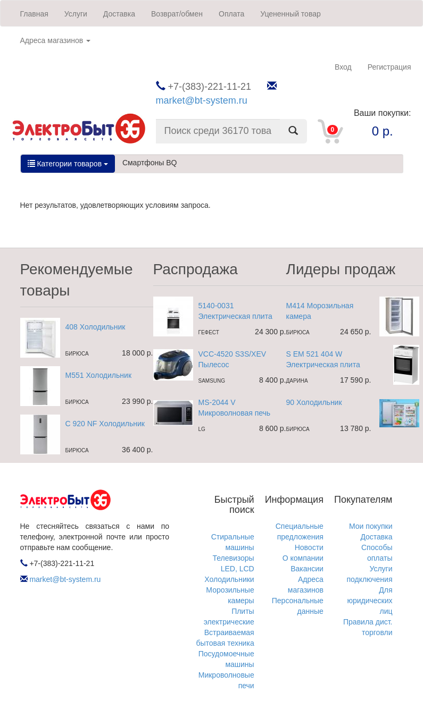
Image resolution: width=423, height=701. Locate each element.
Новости (309, 547)
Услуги (75, 14)
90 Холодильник (314, 402)
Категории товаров (68, 163)
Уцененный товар (290, 14)
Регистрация (389, 67)
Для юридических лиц (369, 600)
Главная (34, 14)
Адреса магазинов (55, 40)
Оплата (231, 14)
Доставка (119, 14)
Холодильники (229, 579)
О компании (303, 558)
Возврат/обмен (177, 14)
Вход (343, 67)
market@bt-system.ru (201, 100)
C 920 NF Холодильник (105, 423)
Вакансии (307, 568)
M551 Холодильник (98, 375)
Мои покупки (371, 526)
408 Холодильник (95, 327)
